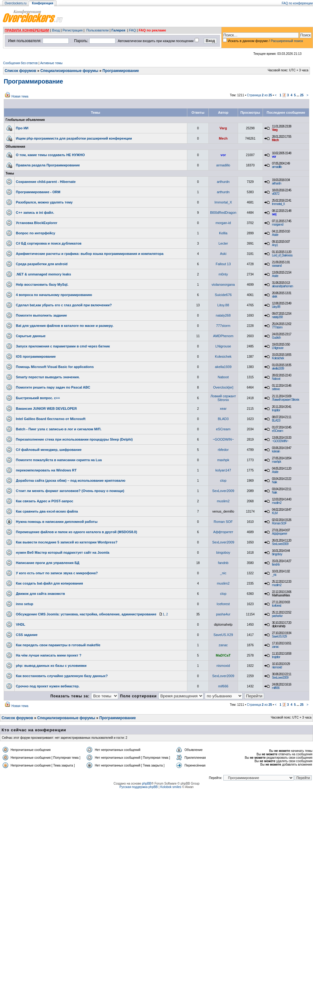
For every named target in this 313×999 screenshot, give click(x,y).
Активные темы (51, 63)
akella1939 (223, 367)
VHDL (20, 624)
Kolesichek (223, 356)
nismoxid (223, 665)
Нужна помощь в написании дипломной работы (56, 521)
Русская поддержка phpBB (138, 787)
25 (301, 95)
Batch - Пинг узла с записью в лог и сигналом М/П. (58, 429)
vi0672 (275, 193)
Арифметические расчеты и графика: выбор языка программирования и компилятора (89, 254)
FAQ (132, 30)
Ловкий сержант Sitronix (223, 398)
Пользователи (97, 30)
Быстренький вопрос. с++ (38, 398)
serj (274, 214)
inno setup (24, 604)
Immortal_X (223, 202)
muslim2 (223, 501)
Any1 (275, 245)
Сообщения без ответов (20, 63)
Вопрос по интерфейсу (35, 233)
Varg (223, 128)
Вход (56, 30)
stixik (274, 296)
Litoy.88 (223, 305)
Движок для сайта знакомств (40, 593)
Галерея (118, 30)
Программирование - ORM (38, 192)
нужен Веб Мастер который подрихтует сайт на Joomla (62, 552)
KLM (275, 513)
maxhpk (223, 460)
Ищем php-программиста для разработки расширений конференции (74, 138)
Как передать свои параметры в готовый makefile (58, 645)
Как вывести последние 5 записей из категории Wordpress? (66, 542)
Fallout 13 (223, 264)
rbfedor (223, 450)
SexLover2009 (223, 491)
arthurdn (223, 182)
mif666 (223, 686)
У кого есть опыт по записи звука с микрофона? (57, 573)
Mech (223, 138)
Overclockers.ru (15, 3)
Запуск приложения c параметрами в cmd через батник (63, 346)
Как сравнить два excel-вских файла (47, 511)
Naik (274, 482)
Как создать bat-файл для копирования (49, 583)
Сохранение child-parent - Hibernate (46, 182)
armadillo (223, 165)
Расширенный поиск (287, 41)
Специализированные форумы (69, 71)
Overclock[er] (223, 387)
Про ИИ (22, 128)
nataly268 (223, 315)
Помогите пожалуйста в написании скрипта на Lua (59, 460)
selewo (276, 389)
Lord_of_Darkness (282, 255)
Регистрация (72, 30)
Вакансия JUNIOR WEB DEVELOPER (46, 408)
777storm (223, 325)
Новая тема (20, 96)
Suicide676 (223, 295)
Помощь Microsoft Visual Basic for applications (55, 367)
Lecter (223, 243)
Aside (275, 235)
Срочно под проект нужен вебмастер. (47, 686)
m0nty (223, 274)
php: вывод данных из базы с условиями (51, 665)
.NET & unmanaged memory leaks (43, 274)
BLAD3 (223, 419)
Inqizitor (276, 410)
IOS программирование (36, 356)
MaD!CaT (223, 655)
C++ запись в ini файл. (35, 212)
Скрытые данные (30, 336)
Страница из (259, 95)
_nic (223, 573)
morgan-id (223, 223)
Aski (223, 254)
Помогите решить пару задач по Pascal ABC (53, 387)
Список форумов (20, 71)
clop (223, 480)
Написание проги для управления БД (47, 563)
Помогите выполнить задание (41, 315)
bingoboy (223, 552)
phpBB (146, 783)
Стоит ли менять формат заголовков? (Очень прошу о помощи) (70, 491)
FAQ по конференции (297, 3)
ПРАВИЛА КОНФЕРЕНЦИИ (27, 30)
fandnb (223, 563)
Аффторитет (223, 532)
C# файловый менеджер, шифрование (49, 450)
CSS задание (27, 635)
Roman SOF (223, 521)
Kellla (223, 233)
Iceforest (223, 604)
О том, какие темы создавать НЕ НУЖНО (50, 155)
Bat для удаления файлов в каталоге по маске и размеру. (65, 325)
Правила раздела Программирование (48, 165)
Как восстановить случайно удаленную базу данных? (62, 676)
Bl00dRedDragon (223, 212)
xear (223, 408)
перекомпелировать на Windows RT (46, 470)
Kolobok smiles (170, 787)
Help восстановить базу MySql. (42, 284)
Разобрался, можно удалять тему (44, 202)
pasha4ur (223, 614)
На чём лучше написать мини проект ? (48, 655)
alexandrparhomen (282, 286)
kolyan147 (223, 470)
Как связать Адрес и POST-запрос (44, 501)
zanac (223, 645)
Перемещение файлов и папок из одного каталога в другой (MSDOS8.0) (76, 532)
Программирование (120, 71)
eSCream (223, 429)
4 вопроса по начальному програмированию (54, 295)
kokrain (276, 451)
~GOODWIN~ (223, 439)
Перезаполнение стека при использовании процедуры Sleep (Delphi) (74, 439)
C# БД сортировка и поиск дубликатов (49, 243)
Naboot (223, 377)
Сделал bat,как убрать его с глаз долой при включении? (64, 305)
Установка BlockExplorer (36, 223)
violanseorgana (223, 284)
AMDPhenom (223, 336)
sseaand (277, 265)
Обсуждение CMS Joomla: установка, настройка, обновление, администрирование (86, 614)
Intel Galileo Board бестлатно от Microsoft (51, 419)
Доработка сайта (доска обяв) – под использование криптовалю (70, 480)
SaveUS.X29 (223, 635)
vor (223, 155)
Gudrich (276, 337)
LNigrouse (223, 346)
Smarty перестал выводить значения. (48, 377)
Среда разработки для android (42, 264)
